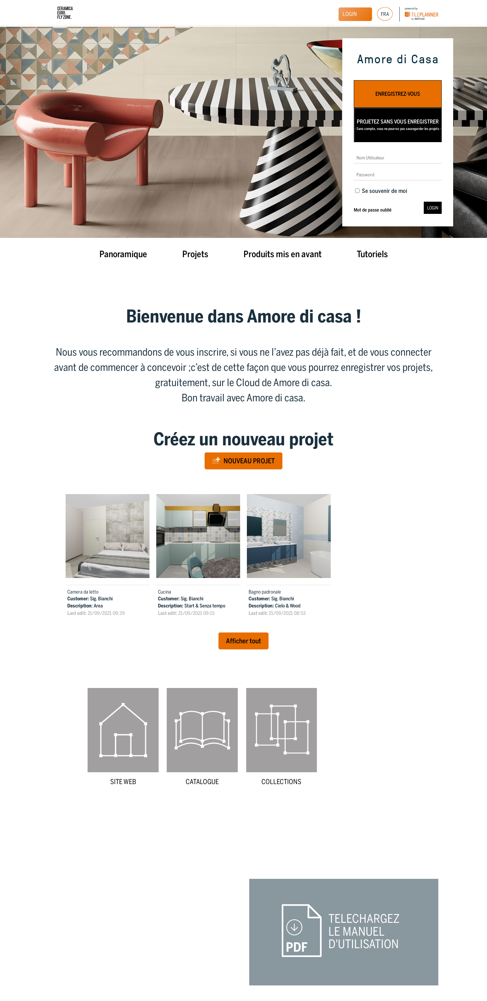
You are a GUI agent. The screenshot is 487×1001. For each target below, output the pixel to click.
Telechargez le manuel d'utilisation (363, 932)
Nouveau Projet (243, 461)
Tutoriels (372, 254)
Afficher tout (243, 641)
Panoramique (123, 254)
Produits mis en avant (283, 254)
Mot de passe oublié (373, 210)
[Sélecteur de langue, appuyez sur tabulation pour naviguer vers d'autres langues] (385, 14)
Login (350, 14)
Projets (195, 254)
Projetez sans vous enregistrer (398, 124)
